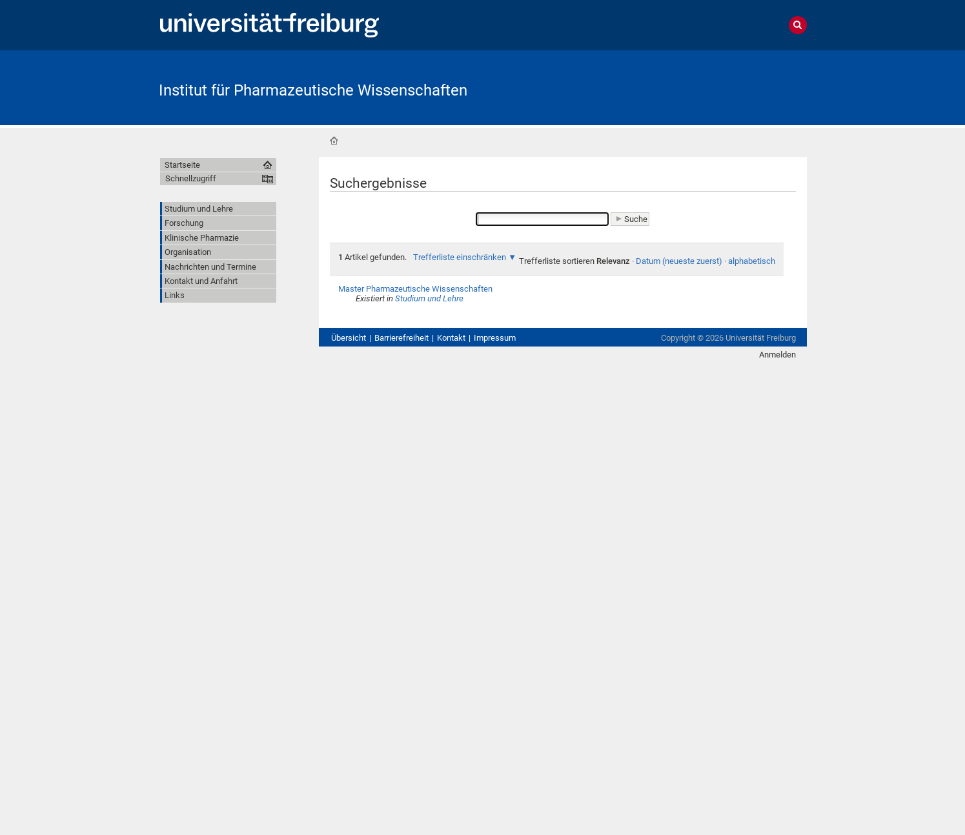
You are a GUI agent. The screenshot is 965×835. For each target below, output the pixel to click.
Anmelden (777, 354)
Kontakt (451, 338)
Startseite (334, 140)
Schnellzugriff (190, 178)
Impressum (495, 338)
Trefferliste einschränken (459, 257)
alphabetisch (751, 261)
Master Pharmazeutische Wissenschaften (415, 289)
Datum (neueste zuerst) (679, 261)
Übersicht (348, 338)
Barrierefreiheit (401, 338)
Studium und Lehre (429, 298)
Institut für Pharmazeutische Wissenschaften (313, 90)
